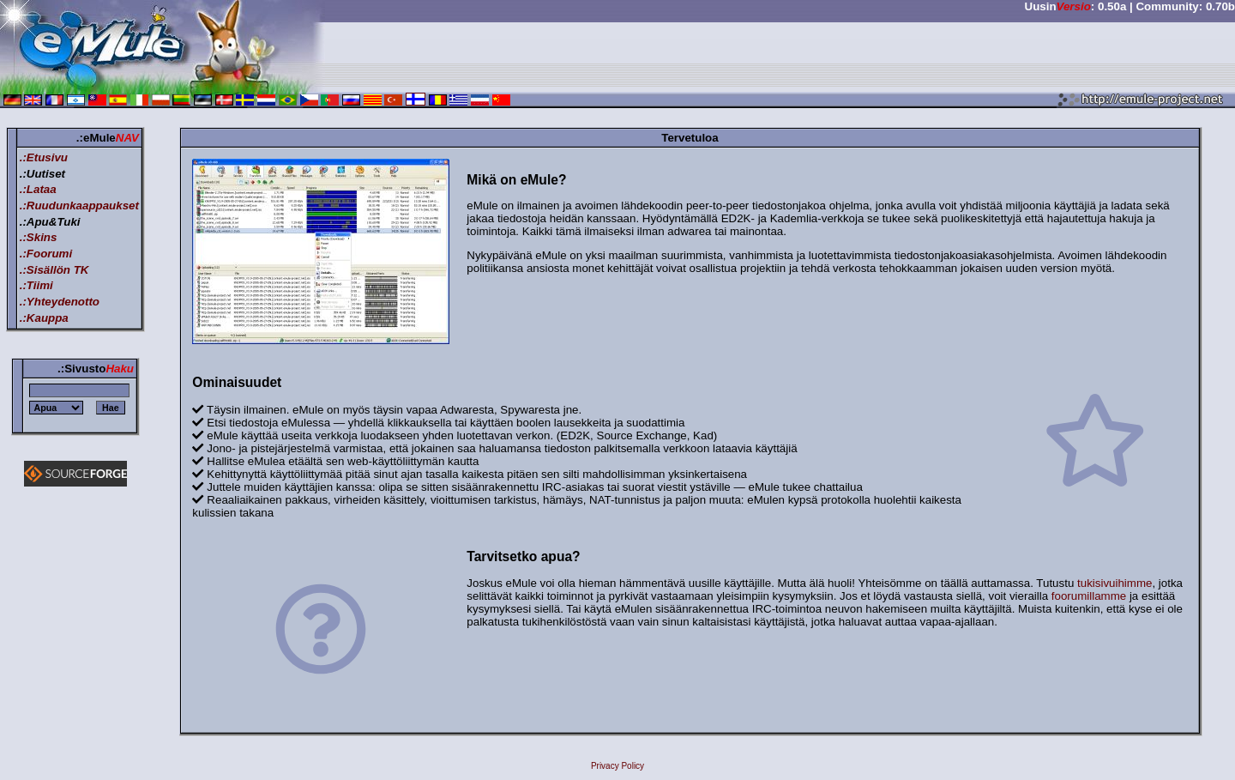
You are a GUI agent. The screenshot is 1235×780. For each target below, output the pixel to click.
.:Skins (38, 237)
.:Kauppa (44, 317)
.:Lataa (38, 189)
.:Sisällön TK (54, 269)
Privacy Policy (617, 766)
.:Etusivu (44, 157)
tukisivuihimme (1114, 583)
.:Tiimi (36, 285)
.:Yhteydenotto (59, 301)
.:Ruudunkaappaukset (79, 205)
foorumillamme (1088, 596)
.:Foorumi (46, 253)
